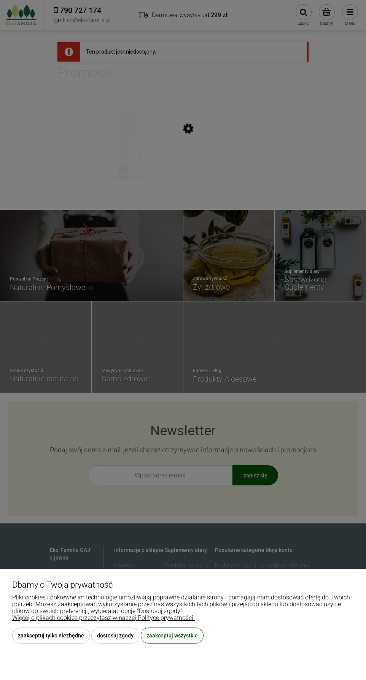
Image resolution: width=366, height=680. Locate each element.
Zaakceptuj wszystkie (172, 635)
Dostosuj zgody (115, 635)
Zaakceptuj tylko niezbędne (51, 635)
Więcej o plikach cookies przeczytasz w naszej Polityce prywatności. (103, 617)
